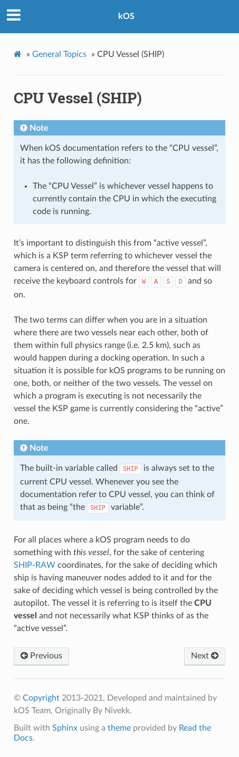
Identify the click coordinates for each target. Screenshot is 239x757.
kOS (126, 16)
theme (119, 728)
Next (204, 656)
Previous (41, 656)
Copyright (41, 698)
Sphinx (65, 728)
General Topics (59, 54)
